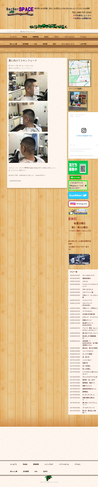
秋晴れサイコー (87, 320)
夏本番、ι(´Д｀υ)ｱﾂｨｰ (88, 380)
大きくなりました (87, 289)
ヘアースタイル (69, 37)
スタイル (85, 281)
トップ (9, 31)
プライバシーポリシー (46, 482)
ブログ (15, 31)
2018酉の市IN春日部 (88, 314)
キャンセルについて (68, 44)
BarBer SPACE (20, 17)
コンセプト (13, 37)
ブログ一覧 (73, 272)
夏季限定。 (85, 392)
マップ (56, 482)
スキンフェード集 (87, 292)
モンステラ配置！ (87, 354)
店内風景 (25, 44)
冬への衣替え (86, 366)
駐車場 (45, 44)
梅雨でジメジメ (87, 386)
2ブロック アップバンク (90, 317)
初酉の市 (85, 363)
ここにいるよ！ (87, 360)
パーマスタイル (87, 311)
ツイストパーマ (87, 300)
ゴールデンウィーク (88, 407)
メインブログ (49, 464)
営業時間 (35, 37)
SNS (35, 44)
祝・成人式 (85, 357)
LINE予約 (83, 44)
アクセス (83, 37)
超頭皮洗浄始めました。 (89, 389)
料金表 (25, 37)
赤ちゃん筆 (13, 44)
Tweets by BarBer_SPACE (75, 268)
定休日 (46, 37)
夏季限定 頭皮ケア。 (89, 383)
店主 (54, 44)
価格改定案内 (86, 278)
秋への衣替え (86, 369)
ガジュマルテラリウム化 (89, 377)
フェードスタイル (87, 351)
